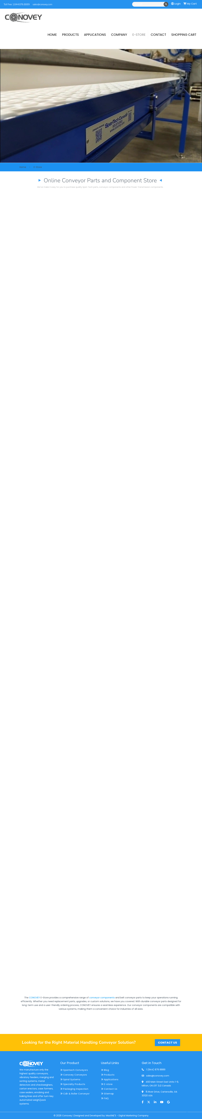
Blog (105, 1070)
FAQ (105, 1098)
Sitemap (107, 1093)
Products (107, 1074)
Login (176, 4)
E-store (107, 1084)
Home (23, 167)
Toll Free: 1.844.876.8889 (17, 4)
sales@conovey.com (42, 4)
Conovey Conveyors (73, 1074)
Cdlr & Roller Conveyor (75, 1093)
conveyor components (102, 997)
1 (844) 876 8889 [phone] (155, 1069)
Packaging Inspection (74, 1088)
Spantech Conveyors (74, 1070)
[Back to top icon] (187, 1112)
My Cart (190, 4)
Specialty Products (72, 1084)
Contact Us (109, 1088)
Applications (109, 1079)
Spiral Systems (70, 1079)
